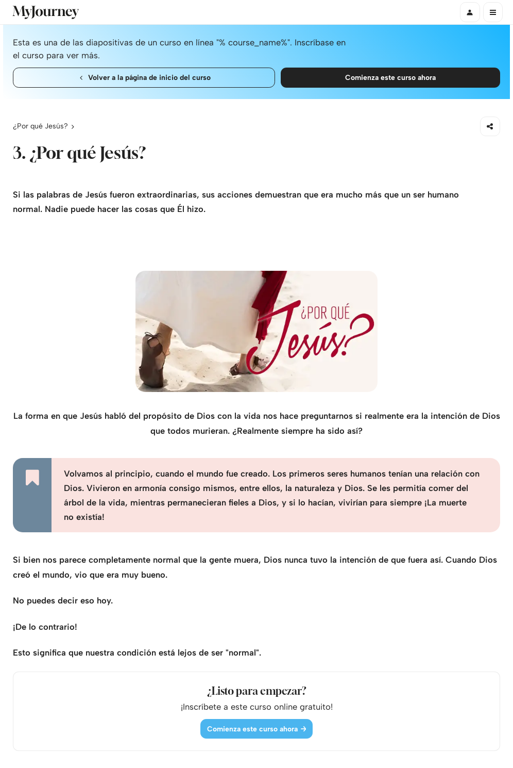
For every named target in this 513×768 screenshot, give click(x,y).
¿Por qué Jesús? (40, 126)
